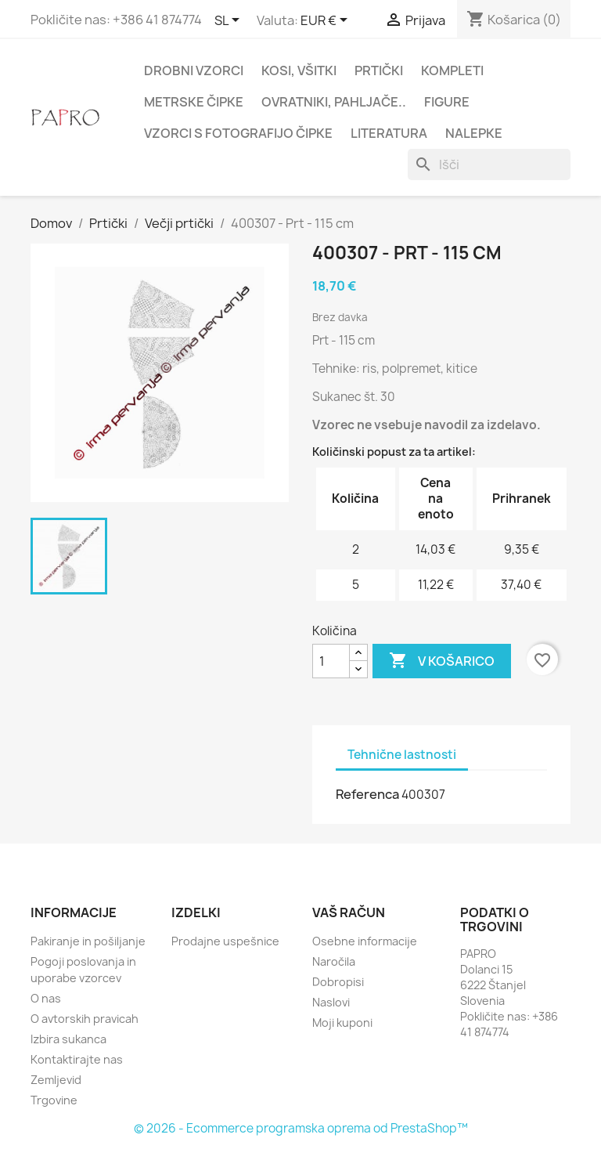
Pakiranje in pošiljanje (88, 941)
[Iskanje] (489, 164)
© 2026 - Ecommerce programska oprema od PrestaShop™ (301, 1128)
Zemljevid (56, 1079)
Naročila (333, 961)
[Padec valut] (326, 21)
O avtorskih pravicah (85, 1018)
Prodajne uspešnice (225, 941)
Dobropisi (338, 981)
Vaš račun (348, 912)
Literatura (389, 133)
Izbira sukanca (68, 1039)
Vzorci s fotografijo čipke (238, 133)
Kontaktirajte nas (77, 1059)
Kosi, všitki (298, 70)
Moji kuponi (342, 1022)
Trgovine (54, 1100)
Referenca (367, 794)
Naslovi (331, 1002)
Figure (447, 101)
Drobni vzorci (193, 70)
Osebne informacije (364, 941)
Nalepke (473, 133)
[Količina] (331, 661)
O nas (46, 998)
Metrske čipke (193, 101)
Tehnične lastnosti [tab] (401, 754)
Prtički (378, 70)
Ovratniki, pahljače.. (333, 101)
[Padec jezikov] (229, 21)
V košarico (442, 661)
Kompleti (452, 70)
